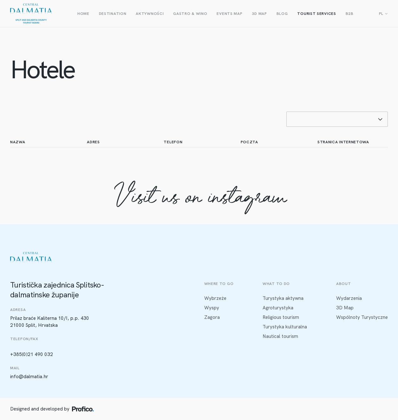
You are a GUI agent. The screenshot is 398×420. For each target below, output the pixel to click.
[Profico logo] (83, 408)
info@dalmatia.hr (29, 376)
